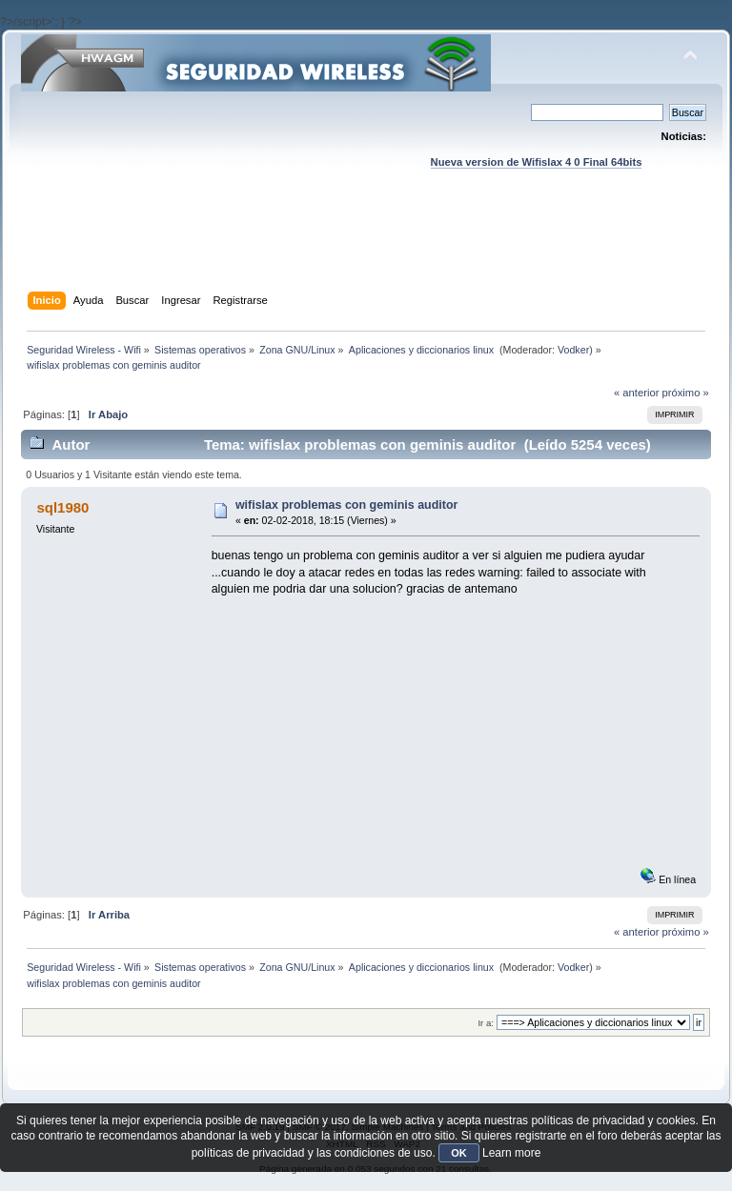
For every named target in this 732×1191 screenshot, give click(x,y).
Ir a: (485, 1023)
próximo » (685, 392)
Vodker (573, 349)
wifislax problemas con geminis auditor (346, 505)
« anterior (636, 392)
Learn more (511, 1153)
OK (459, 1153)
